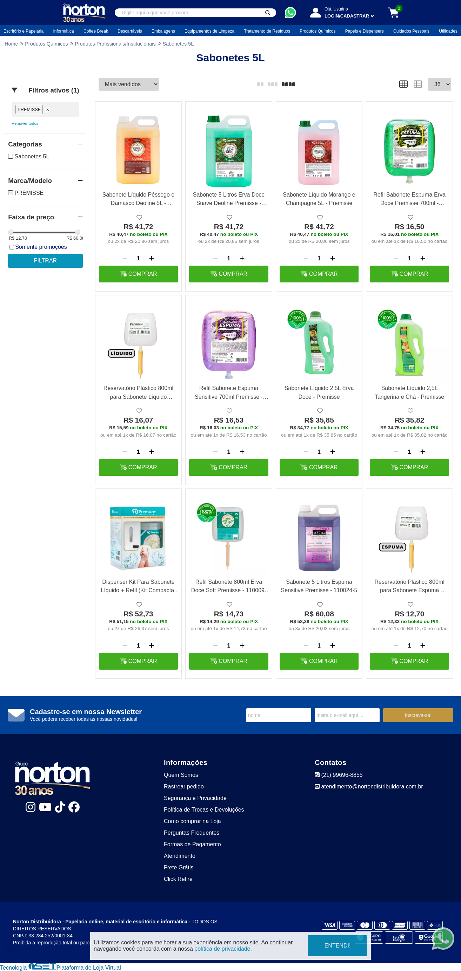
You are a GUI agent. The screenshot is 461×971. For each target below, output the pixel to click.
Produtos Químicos (317, 31)
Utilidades (448, 31)
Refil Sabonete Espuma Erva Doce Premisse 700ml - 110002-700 (409, 200)
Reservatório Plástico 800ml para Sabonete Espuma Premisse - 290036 (409, 587)
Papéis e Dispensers (364, 31)
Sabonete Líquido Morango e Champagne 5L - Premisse (319, 199)
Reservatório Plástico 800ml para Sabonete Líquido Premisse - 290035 (138, 393)
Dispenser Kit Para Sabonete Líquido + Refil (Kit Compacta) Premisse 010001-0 (138, 587)
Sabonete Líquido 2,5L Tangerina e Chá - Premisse (409, 392)
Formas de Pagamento (192, 844)
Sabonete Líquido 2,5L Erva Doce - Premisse (319, 392)
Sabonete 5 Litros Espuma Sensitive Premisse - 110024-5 (319, 586)
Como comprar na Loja (192, 821)
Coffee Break (95, 31)
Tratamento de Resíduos (267, 31)
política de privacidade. (223, 949)
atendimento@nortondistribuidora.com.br (369, 786)
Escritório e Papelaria (24, 31)
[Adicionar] (151, 258)
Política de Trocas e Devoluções (204, 810)
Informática (63, 31)
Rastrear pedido (184, 786)
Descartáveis (130, 31)
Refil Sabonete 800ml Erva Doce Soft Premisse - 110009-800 (228, 587)
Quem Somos (181, 775)
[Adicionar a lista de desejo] (139, 217)
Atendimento (179, 856)
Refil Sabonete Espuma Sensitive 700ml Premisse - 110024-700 (229, 393)
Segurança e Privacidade (195, 798)
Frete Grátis (178, 867)
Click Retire (178, 879)
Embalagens (163, 31)
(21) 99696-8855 (339, 775)
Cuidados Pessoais (411, 31)
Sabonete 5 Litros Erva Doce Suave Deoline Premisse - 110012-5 (229, 200)
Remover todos (25, 123)
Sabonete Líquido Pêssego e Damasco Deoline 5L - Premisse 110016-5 (138, 200)
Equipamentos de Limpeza (209, 31)
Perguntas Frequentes (191, 833)
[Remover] (124, 258)
